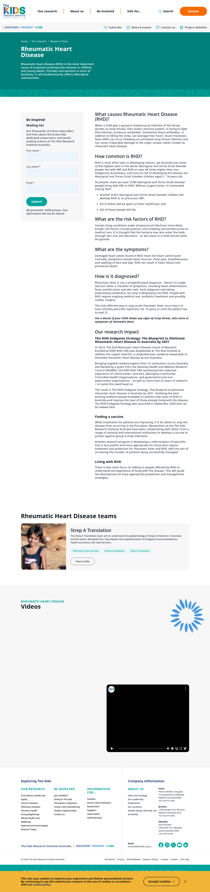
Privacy (120, 859)
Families (91, 799)
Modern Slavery (150, 859)
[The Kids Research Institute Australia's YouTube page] (179, 845)
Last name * (33, 166)
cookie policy (41, 884)
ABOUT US (136, 789)
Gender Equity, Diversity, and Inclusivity (142, 812)
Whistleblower (134, 859)
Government (93, 814)
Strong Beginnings (30, 814)
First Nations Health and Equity (33, 797)
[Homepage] (14, 11)
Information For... (98, 790)
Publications (134, 803)
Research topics (29, 829)
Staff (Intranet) (94, 817)
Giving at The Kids (63, 799)
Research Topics (59, 41)
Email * (30, 182)
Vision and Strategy (137, 795)
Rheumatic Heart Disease (86, 550)
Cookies (164, 859)
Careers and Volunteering (67, 806)
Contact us (59, 814)
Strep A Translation (140, 550)
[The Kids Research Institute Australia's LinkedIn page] (185, 845)
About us (77, 11)
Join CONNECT (61, 795)
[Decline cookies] (185, 881)
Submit (36, 202)
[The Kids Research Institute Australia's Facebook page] (161, 845)
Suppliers (91, 810)
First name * (33, 150)
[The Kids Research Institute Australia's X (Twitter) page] (173, 845)
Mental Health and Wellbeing (30, 820)
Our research (47, 11)
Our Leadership (136, 799)
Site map (184, 859)
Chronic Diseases (29, 803)
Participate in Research (65, 803)
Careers (174, 859)
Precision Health (29, 810)
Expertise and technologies (34, 825)
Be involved (105, 11)
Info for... (134, 11)
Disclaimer (110, 859)
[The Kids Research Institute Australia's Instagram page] (167, 845)
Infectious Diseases (114, 550)
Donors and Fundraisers (99, 802)
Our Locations (135, 806)
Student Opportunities (65, 810)
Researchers (93, 806)
